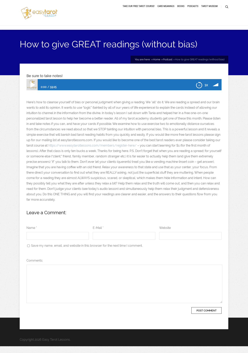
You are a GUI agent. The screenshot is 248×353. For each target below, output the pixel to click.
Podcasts (192, 10)
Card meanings (165, 10)
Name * (31, 234)
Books (180, 10)
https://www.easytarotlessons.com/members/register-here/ (92, 152)
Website (165, 234)
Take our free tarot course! (139, 10)
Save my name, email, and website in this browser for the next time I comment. (87, 252)
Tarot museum (209, 10)
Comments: (34, 267)
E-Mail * (98, 234)
